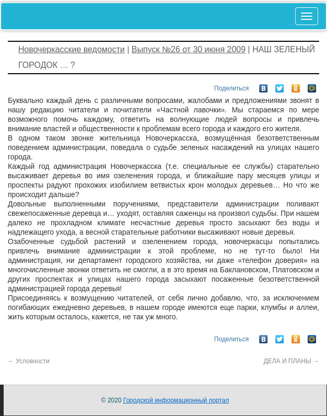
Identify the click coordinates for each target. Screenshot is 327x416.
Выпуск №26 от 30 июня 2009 (188, 49)
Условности (29, 361)
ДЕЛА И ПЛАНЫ (291, 361)
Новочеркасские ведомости (71, 49)
